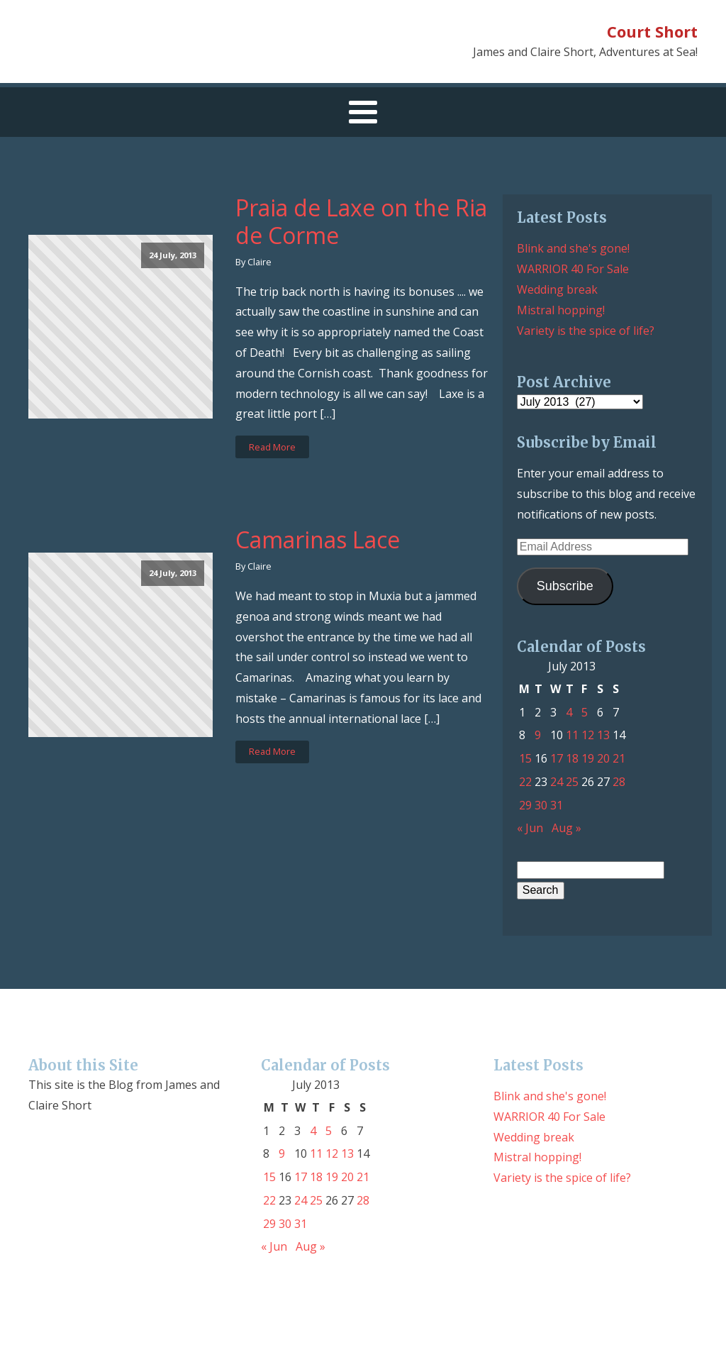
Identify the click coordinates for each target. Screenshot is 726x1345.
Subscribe (565, 586)
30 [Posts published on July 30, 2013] (541, 805)
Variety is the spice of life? (585, 330)
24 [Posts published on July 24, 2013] (556, 782)
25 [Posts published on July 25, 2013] (572, 782)
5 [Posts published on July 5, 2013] (584, 712)
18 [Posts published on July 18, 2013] (572, 758)
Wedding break (557, 289)
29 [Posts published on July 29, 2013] (525, 805)
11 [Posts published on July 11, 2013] (572, 735)
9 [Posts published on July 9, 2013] (538, 735)
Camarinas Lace (317, 539)
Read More (272, 447)
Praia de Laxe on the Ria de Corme (361, 221)
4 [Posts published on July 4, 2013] (569, 712)
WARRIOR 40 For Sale (573, 269)
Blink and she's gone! (573, 248)
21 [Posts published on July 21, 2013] (619, 758)
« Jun (530, 828)
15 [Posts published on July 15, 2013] (525, 758)
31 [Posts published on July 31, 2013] (556, 805)
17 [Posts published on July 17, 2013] (556, 758)
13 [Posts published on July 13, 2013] (603, 735)
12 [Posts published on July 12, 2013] (587, 735)
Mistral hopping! (561, 310)
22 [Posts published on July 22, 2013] (525, 782)
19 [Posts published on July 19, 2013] (587, 758)
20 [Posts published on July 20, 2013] (603, 758)
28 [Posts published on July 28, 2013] (619, 782)
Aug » (566, 828)
